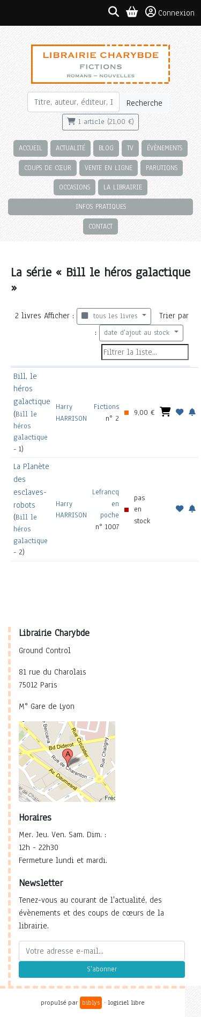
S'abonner (102, 969)
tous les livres (110, 316)
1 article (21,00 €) (100, 122)
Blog (106, 147)
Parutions (161, 167)
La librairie (122, 187)
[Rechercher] (73, 102)
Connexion (170, 12)
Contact (100, 226)
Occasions (74, 187)
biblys (91, 1002)
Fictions (106, 406)
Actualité (70, 147)
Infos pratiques (101, 206)
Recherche (144, 103)
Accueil (30, 147)
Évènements (164, 147)
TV (130, 147)
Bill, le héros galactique (31, 389)
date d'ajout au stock (138, 333)
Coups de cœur (47, 167)
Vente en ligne (108, 167)
